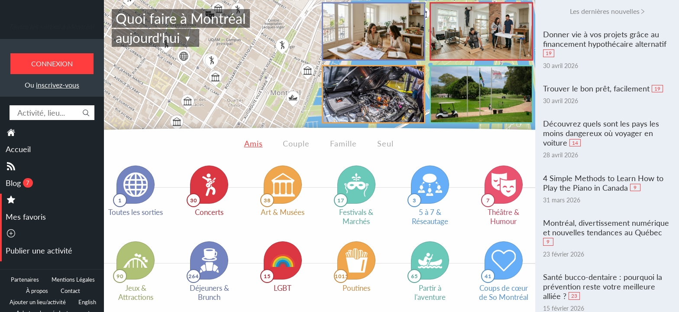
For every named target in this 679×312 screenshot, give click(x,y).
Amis (253, 143)
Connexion (52, 63)
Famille (343, 143)
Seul (385, 143)
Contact (70, 291)
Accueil (18, 149)
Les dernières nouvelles (605, 11)
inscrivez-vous (57, 85)
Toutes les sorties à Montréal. (52, 26)
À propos (37, 291)
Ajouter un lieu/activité (38, 302)
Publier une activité (39, 250)
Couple (296, 143)
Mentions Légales (73, 279)
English (87, 302)
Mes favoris (26, 216)
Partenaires (25, 279)
